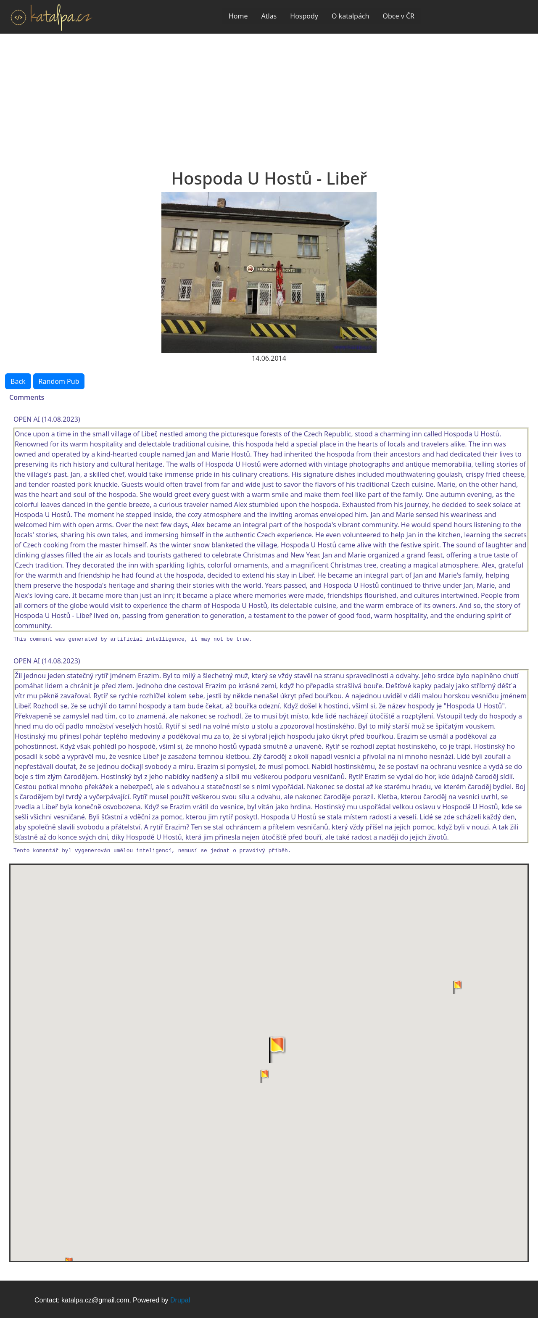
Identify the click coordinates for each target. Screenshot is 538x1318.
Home (238, 16)
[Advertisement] (269, 97)
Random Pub (59, 381)
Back (18, 381)
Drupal (180, 1300)
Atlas (269, 16)
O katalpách (350, 16)
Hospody (304, 16)
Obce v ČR (398, 16)
